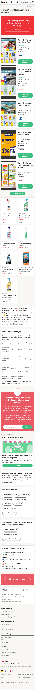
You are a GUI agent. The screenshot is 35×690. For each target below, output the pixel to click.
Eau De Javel (25, 494)
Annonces (30, 6)
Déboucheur (7, 504)
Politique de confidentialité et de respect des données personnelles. (17, 420)
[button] (17, 52)
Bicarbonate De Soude (11, 494)
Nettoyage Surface (20, 597)
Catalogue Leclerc (6, 627)
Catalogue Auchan (6, 637)
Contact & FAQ (5, 650)
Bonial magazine (5, 614)
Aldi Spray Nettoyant (10, 529)
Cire (15, 508)
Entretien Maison (7, 597)
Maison (17, 594)
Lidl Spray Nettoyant (10, 534)
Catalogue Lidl (5, 624)
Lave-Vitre (7, 508)
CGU (2, 677)
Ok (27, 427)
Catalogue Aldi (5, 642)
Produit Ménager (7, 599)
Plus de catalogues (17, 193)
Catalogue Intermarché (7, 640)
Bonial (4, 594)
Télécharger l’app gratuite (8, 617)
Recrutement (5, 655)
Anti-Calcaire (8, 499)
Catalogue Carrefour (7, 629)
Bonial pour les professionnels (9, 652)
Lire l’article (17, 465)
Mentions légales (6, 674)
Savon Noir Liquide (9, 513)
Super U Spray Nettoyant (11, 539)
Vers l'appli (17, 30)
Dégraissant (18, 504)
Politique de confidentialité (25, 674)
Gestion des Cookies (24, 677)
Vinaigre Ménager (20, 499)
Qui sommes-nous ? (7, 611)
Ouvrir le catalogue (25, 61)
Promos (10, 594)
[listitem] (9, 210)
